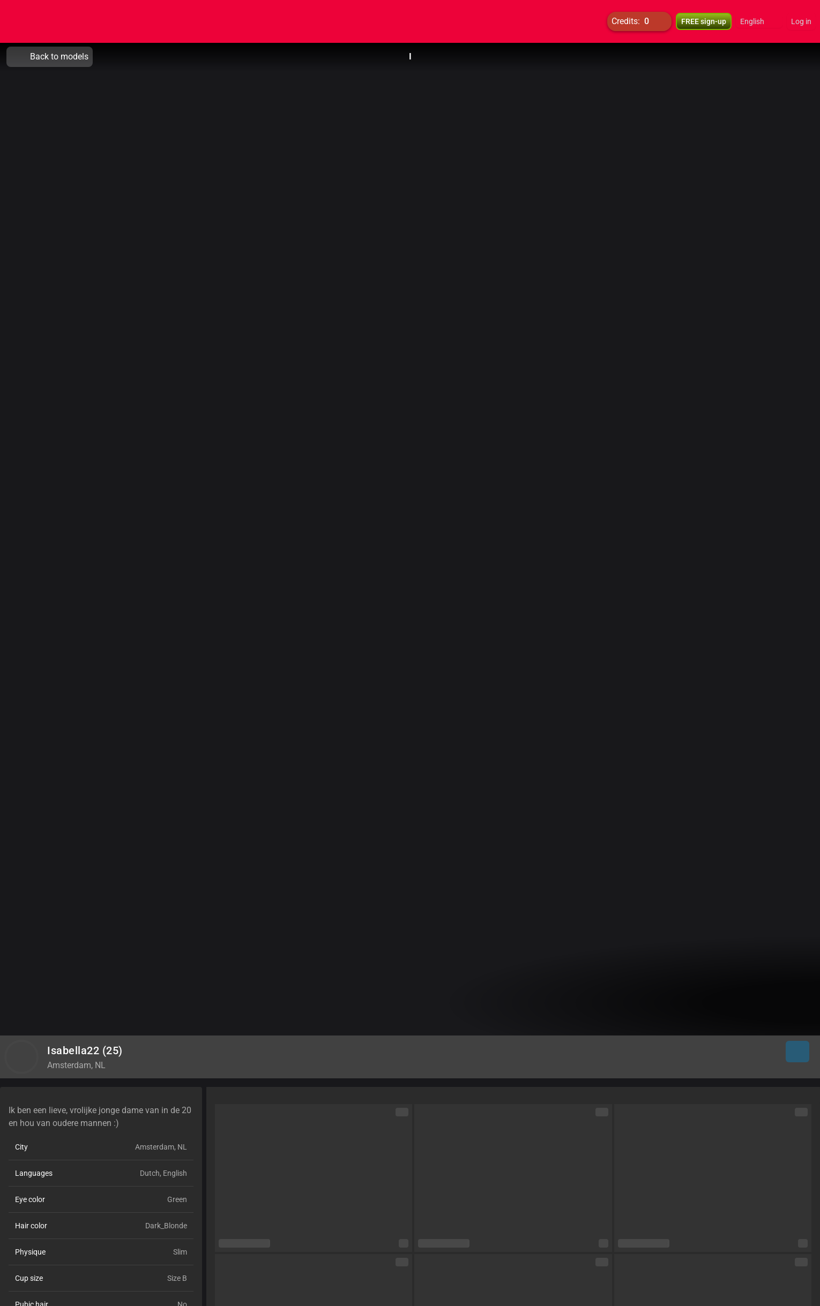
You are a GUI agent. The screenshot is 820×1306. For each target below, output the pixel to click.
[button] (759, 21)
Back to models (49, 56)
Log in (801, 21)
